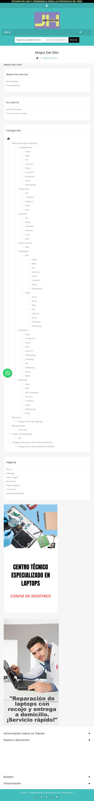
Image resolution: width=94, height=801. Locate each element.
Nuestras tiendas (15, 493)
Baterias (23, 380)
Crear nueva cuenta (16, 113)
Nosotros (11, 481)
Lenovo (29, 164)
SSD (27, 247)
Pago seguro (13, 485)
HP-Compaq (31, 392)
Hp (33, 267)
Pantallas (23, 251)
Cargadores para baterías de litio (36, 446)
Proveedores (13, 85)
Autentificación (14, 109)
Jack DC (23, 429)
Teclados (23, 330)
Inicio (9, 469)
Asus (27, 180)
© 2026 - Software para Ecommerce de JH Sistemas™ (47, 792)
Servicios (16, 417)
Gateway (30, 367)
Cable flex (24, 189)
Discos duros (25, 243)
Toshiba (29, 172)
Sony (27, 168)
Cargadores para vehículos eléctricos (32, 442)
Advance (30, 176)
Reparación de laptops (31, 421)
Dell (27, 155)
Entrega (10, 473)
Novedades (12, 81)
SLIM (27, 292)
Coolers (23, 213)
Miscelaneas (18, 425)
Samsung (30, 184)
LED (27, 255)
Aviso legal (12, 477)
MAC (27, 375)
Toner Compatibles (22, 434)
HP (26, 159)
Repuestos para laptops (24, 143)
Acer (27, 151)
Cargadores (25, 147)
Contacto (11, 489)
